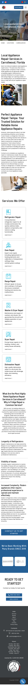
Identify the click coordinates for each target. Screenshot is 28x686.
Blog (14, 620)
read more (8, 235)
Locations (10, 43)
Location (14, 619)
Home (3, 43)
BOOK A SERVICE (18, 7)
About (14, 617)
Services (14, 613)
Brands (14, 615)
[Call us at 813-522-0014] (23, 682)
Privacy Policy (14, 624)
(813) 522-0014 (14, 595)
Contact (14, 622)
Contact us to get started (14, 532)
